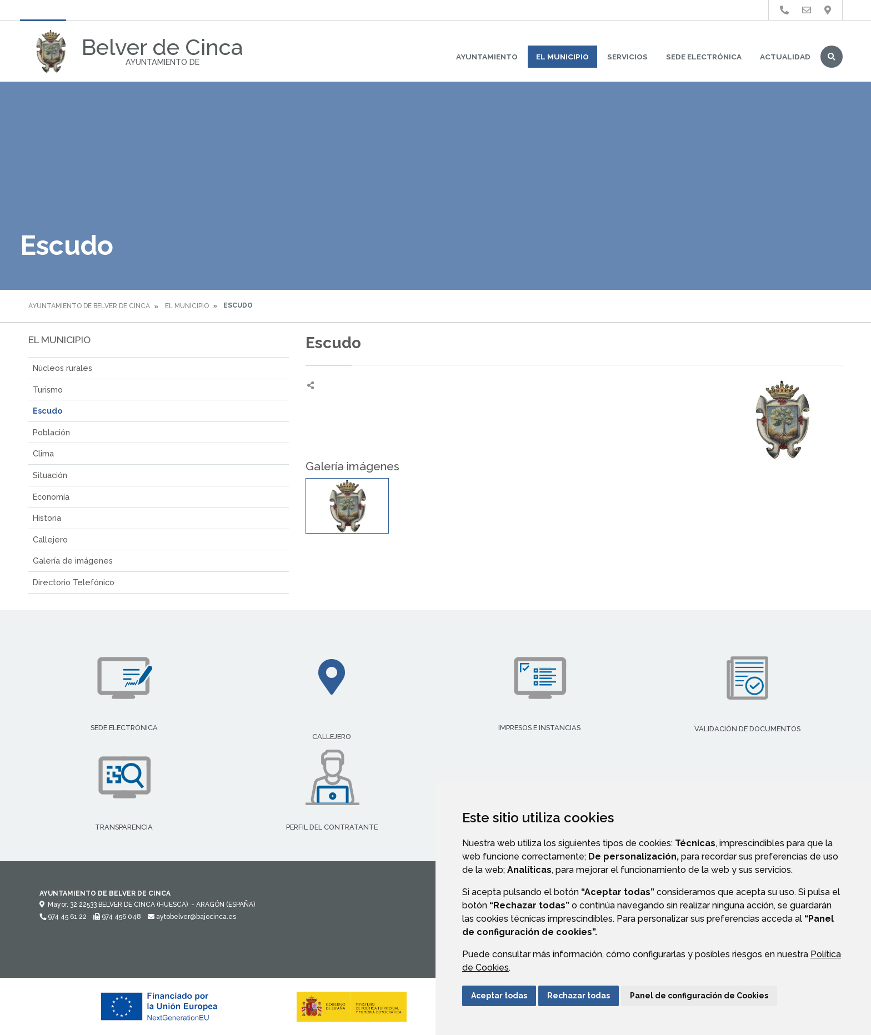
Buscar (831, 57)
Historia (47, 517)
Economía (51, 496)
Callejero (50, 539)
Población (51, 432)
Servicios (627, 56)
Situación (50, 475)
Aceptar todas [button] (499, 995)
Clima (43, 453)
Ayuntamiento (487, 56)
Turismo (48, 389)
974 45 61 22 (63, 917)
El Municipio (562, 56)
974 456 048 (117, 917)
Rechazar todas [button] (578, 995)
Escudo (47, 410)
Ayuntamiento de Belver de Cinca (89, 306)
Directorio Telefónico (73, 582)
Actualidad (785, 56)
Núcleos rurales (62, 368)
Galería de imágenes (73, 560)
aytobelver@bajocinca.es (192, 917)
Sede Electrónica (704, 56)
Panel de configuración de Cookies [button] (699, 995)
